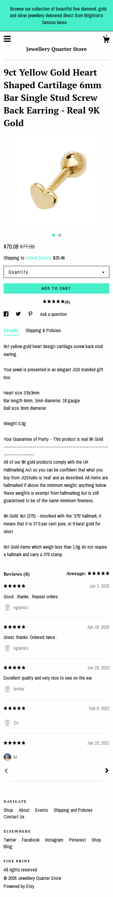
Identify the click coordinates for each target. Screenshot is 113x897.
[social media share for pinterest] (31, 314)
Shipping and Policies (73, 810)
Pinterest (78, 839)
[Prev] (6, 771)
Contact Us (14, 816)
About (25, 810)
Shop (9, 810)
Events (42, 810)
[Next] (107, 771)
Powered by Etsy (19, 886)
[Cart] (106, 40)
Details (12, 330)
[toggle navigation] (7, 39)
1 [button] (53, 235)
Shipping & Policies (43, 330)
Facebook (31, 839)
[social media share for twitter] (19, 314)
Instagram (54, 839)
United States (38, 257)
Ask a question (53, 314)
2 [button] (59, 235)
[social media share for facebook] (7, 314)
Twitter (10, 839)
